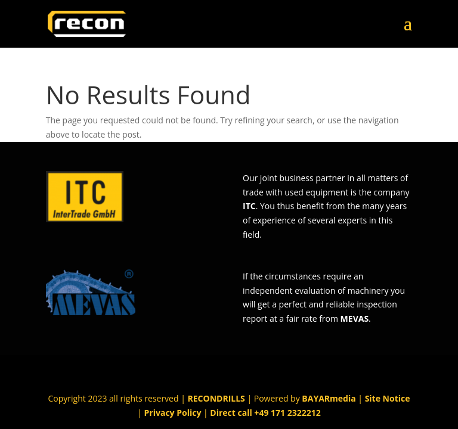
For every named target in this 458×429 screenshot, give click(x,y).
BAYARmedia (328, 398)
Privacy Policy (173, 412)
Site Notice (387, 398)
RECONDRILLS (216, 398)
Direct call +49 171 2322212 (265, 412)
